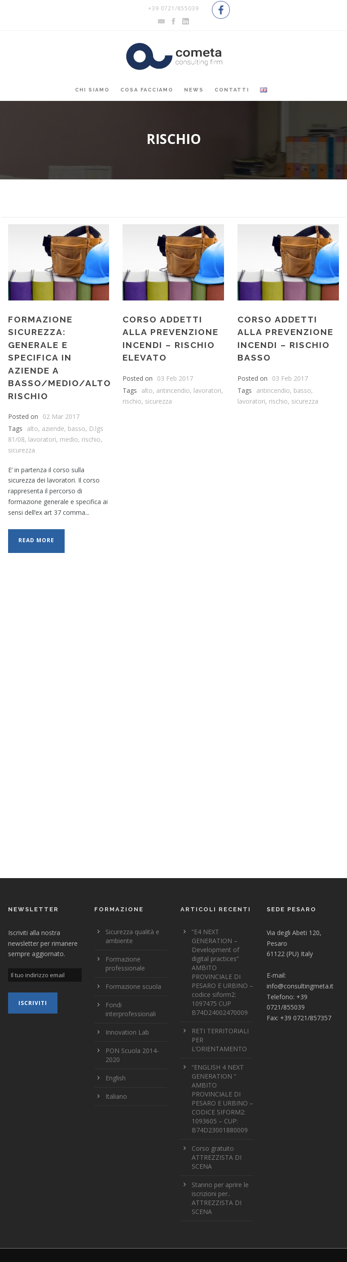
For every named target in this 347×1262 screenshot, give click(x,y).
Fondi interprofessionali (130, 1009)
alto (32, 428)
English (115, 1078)
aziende (53, 428)
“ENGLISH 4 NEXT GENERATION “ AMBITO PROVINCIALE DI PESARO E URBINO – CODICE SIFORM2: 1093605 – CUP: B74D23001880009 (222, 1098)
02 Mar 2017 (61, 416)
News (194, 90)
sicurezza (21, 450)
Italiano (116, 1096)
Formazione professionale (125, 963)
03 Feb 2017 (175, 378)
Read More (36, 540)
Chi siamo (92, 90)
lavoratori (42, 439)
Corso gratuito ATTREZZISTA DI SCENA (217, 1157)
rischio (91, 439)
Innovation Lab (127, 1032)
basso (76, 428)
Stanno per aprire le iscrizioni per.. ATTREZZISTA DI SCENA (220, 1198)
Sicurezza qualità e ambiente (132, 936)
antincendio (173, 390)
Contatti (232, 90)
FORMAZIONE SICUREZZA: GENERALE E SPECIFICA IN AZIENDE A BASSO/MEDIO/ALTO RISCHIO (59, 357)
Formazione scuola (133, 986)
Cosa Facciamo (146, 90)
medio (69, 439)
